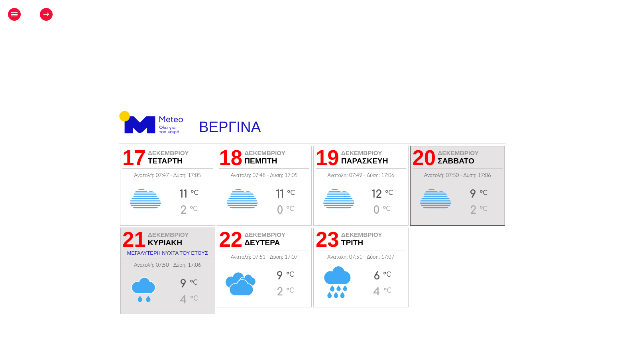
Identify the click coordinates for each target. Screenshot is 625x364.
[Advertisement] (319, 38)
